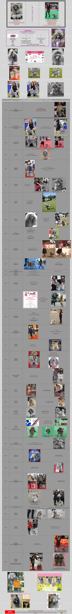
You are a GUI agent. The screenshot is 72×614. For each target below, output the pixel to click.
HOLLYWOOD (66, 569)
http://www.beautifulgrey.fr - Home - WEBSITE (35, 610)
